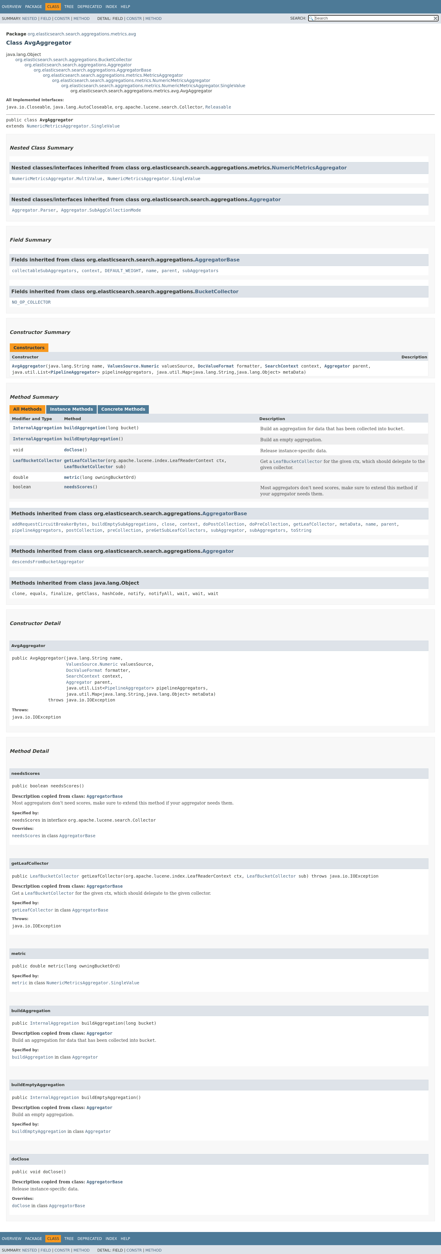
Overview (11, 7)
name (151, 270)
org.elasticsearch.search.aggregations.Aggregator (78, 64)
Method (82, 19)
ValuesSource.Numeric (133, 366)
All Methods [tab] (27, 409)
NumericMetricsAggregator (309, 168)
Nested (29, 19)
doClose (73, 449)
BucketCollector (216, 291)
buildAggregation (84, 427)
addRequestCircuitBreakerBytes (49, 524)
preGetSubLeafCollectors (175, 530)
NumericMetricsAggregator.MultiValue (57, 178)
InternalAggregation (37, 427)
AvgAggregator (29, 366)
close (168, 524)
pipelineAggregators (36, 530)
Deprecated (89, 7)
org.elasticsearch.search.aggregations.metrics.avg (82, 33)
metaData (350, 524)
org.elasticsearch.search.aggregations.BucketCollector (73, 59)
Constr (62, 19)
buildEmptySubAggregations (124, 524)
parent (169, 270)
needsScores (78, 486)
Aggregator (265, 199)
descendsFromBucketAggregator (48, 561)
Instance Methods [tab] (71, 409)
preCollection (124, 530)
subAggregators (200, 270)
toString (301, 530)
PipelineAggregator (74, 372)
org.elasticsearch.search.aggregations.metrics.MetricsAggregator (113, 75)
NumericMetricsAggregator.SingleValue (73, 126)
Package (33, 7)
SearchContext (282, 366)
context (91, 270)
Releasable (218, 107)
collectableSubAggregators (44, 270)
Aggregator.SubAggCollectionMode (101, 210)
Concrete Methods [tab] (123, 409)
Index (111, 7)
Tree (69, 7)
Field (45, 19)
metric (72, 477)
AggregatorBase (217, 260)
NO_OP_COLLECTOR (31, 302)
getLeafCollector (84, 460)
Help (125, 7)
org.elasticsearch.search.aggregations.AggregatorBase (92, 70)
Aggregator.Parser (34, 210)
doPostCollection (223, 524)
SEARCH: (298, 18)
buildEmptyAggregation (91, 438)
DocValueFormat (216, 366)
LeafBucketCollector (37, 460)
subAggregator (227, 530)
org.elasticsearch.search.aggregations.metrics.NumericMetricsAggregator (131, 80)
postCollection (84, 530)
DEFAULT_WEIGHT (123, 270)
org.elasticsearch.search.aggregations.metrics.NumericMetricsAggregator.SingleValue (153, 85)
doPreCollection (268, 524)
